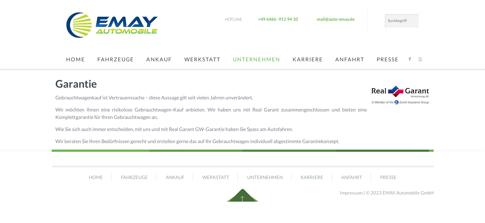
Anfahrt (349, 59)
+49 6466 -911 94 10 (278, 19)
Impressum (351, 192)
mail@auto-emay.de (335, 19)
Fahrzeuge (115, 59)
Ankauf (159, 59)
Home (75, 59)
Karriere (308, 59)
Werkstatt (202, 59)
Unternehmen (256, 59)
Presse (388, 59)
